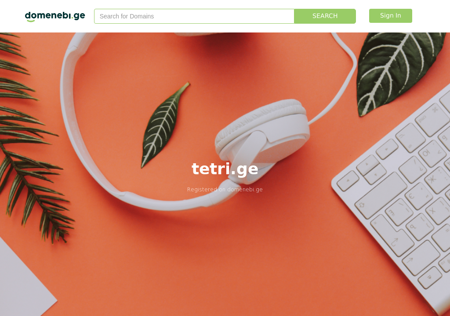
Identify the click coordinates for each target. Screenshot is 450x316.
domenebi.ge (245, 189)
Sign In (390, 15)
